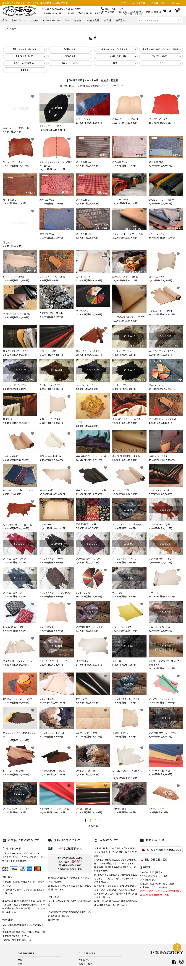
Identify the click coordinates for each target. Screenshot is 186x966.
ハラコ (160, 63)
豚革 (115, 63)
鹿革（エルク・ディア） (25, 56)
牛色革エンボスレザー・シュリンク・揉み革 (160, 49)
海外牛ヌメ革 (70, 49)
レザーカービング (51, 20)
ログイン (125, 3)
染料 (67, 20)
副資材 (107, 20)
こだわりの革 (70, 56)
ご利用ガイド (158, 3)
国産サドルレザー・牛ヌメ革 (25, 49)
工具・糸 (34, 20)
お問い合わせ (177, 3)
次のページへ (117, 85)
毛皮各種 (25, 70)
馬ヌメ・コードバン (70, 63)
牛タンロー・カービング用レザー (115, 49)
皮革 (4, 20)
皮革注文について (125, 20)
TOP (5, 28)
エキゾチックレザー (160, 56)
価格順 (104, 80)
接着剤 (77, 20)
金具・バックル (19, 20)
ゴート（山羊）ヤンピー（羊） (115, 56)
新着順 (114, 80)
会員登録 (140, 3)
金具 (20, 963)
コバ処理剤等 (92, 20)
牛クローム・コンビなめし (25, 63)
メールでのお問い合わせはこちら (160, 850)
